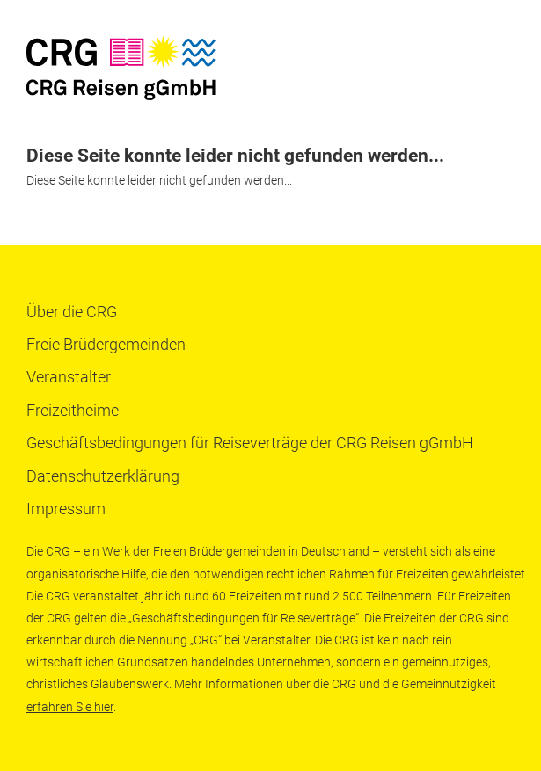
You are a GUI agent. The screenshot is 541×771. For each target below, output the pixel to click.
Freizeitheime (72, 410)
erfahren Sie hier (69, 707)
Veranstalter (68, 376)
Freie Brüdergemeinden (106, 344)
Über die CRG (71, 311)
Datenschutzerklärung (102, 476)
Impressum (66, 508)
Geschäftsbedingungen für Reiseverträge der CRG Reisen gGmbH (249, 442)
